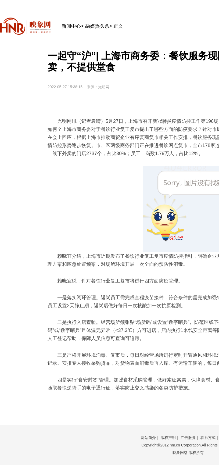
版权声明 (168, 437)
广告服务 (188, 437)
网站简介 (148, 437)
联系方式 (208, 437)
